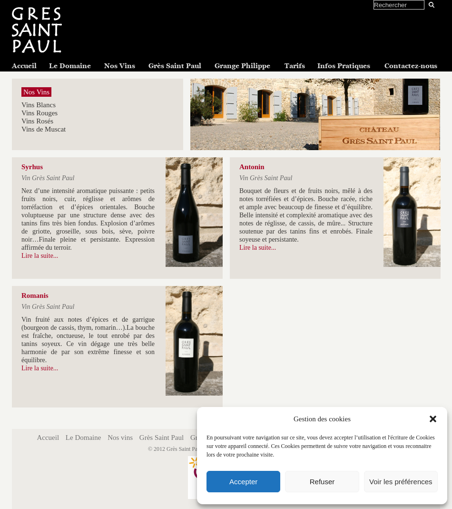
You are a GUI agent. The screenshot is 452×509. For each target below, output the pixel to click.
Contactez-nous (410, 66)
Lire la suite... (39, 255)
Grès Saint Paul (174, 66)
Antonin (252, 167)
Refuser (322, 482)
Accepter (243, 482)
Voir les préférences (400, 482)
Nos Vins (119, 66)
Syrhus (32, 167)
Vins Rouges (39, 113)
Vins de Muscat (43, 129)
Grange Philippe (242, 66)
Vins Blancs (38, 105)
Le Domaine (70, 66)
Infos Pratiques (343, 66)
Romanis (35, 295)
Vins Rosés (37, 121)
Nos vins (120, 437)
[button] (433, 419)
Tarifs (295, 66)
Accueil (24, 66)
